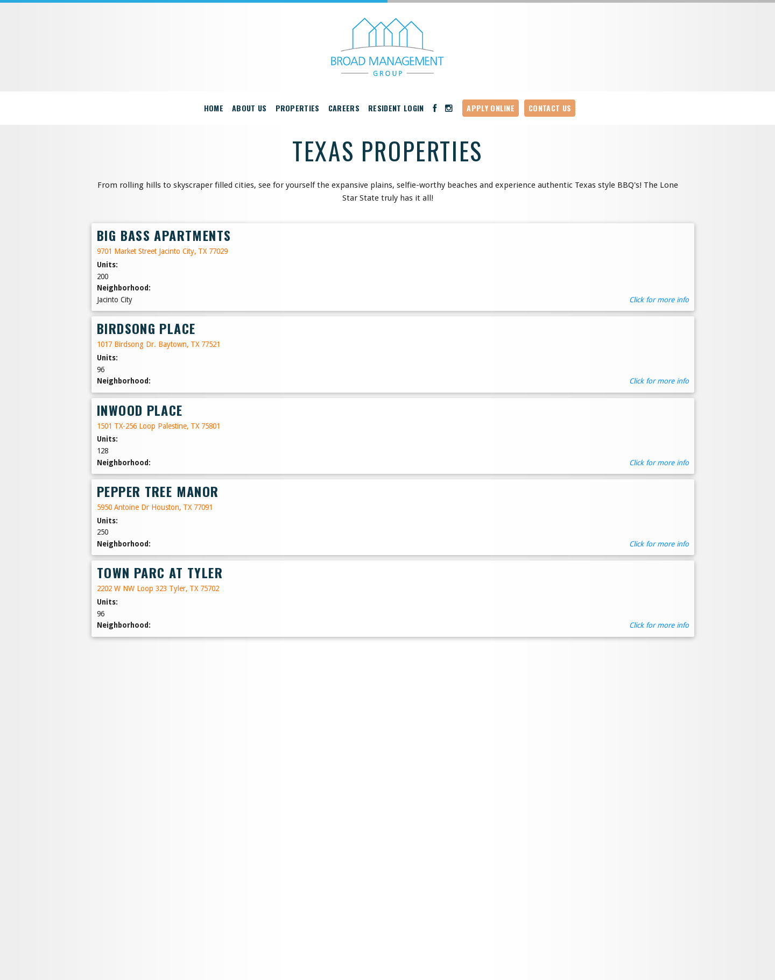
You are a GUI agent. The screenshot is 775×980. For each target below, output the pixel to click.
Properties (298, 107)
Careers (344, 107)
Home (213, 107)
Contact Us (550, 107)
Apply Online (491, 107)
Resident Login (396, 107)
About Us (249, 107)
